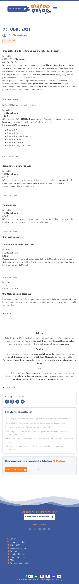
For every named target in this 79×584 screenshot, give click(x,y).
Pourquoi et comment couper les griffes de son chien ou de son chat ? (35, 423)
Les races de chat (17, 557)
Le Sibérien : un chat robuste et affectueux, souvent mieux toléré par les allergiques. (35, 447)
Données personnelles (19, 563)
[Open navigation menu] (55, 9)
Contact (13, 551)
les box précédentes (18, 542)
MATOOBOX (9, 41)
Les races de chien (18, 548)
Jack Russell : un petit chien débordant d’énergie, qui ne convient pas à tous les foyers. (39, 440)
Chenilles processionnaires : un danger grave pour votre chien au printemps (38, 419)
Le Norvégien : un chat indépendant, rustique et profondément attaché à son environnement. (38, 433)
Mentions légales (17, 554)
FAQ (12, 560)
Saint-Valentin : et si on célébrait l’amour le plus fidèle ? (28, 427)
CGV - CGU (15, 545)
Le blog (13, 539)
